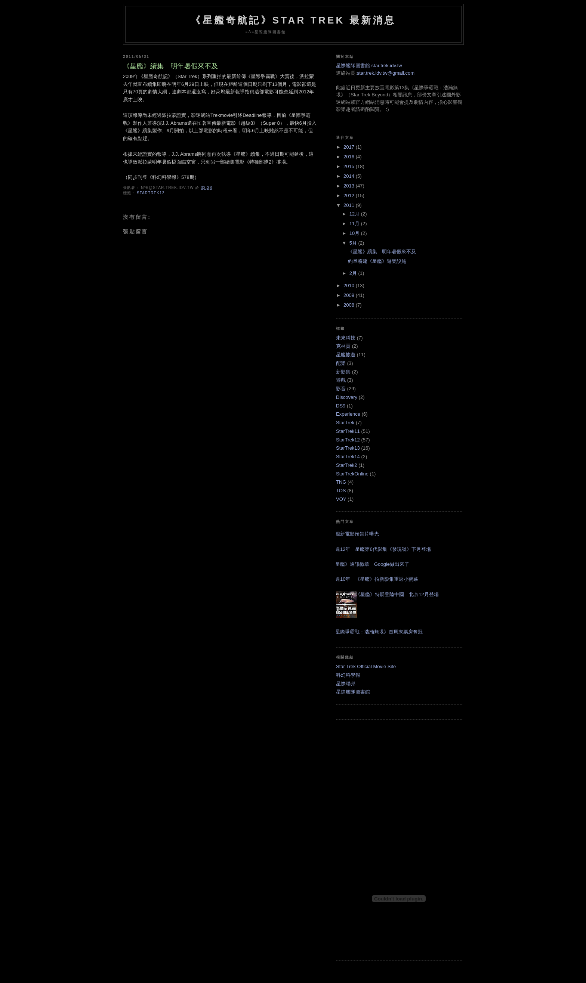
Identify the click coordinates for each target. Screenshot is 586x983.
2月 (353, 273)
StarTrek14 (348, 456)
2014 (349, 176)
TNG (341, 482)
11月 (355, 223)
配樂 (341, 363)
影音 (341, 388)
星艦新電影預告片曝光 (354, 534)
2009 (349, 295)
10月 (355, 233)
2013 (349, 186)
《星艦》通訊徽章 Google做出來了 (369, 564)
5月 (353, 243)
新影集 (343, 372)
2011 (349, 205)
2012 (349, 195)
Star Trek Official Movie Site (366, 666)
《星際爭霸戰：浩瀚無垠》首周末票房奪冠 (376, 632)
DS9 (340, 406)
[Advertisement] (399, 779)
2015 (349, 166)
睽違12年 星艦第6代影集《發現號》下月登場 (380, 549)
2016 (349, 156)
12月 (355, 214)
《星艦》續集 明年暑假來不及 (170, 66)
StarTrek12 (150, 193)
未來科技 (345, 338)
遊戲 (341, 380)
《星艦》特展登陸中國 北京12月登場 (396, 594)
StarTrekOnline (352, 474)
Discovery (346, 397)
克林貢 (343, 346)
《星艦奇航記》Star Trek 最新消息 (293, 20)
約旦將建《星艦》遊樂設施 (377, 261)
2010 (349, 285)
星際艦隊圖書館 (353, 692)
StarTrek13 (348, 448)
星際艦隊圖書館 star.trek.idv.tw (369, 65)
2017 (349, 147)
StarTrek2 (346, 465)
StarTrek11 (348, 431)
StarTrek (345, 422)
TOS (341, 490)
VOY (341, 499)
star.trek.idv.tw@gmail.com (386, 73)
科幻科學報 (348, 675)
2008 (349, 305)
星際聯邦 (345, 683)
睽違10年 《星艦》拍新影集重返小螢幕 (374, 579)
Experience (348, 414)
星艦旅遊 (345, 354)
